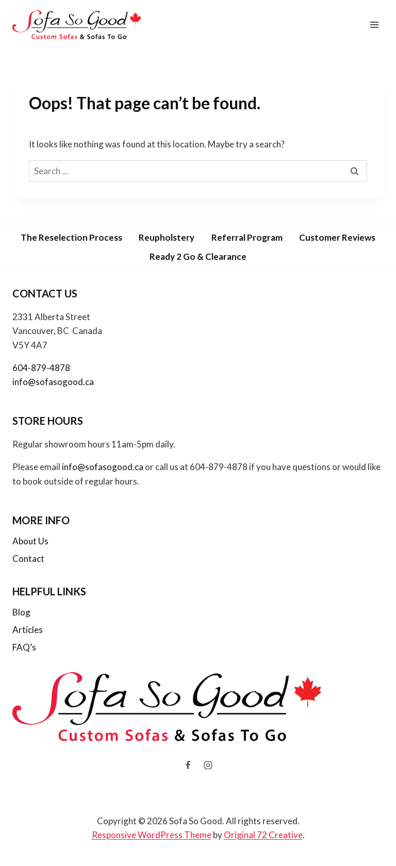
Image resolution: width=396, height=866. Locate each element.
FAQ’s (24, 647)
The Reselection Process (71, 237)
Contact (28, 558)
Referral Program (247, 237)
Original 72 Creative (263, 834)
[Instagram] (208, 765)
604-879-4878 (41, 367)
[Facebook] (187, 765)
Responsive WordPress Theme (151, 834)
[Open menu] (374, 24)
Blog (21, 612)
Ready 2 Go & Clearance (198, 256)
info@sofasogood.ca (53, 381)
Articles (27, 629)
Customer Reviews (337, 237)
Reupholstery (166, 237)
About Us (30, 541)
